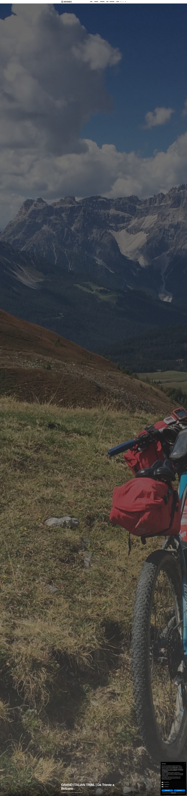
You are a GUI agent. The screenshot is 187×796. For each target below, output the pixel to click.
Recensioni (102, 1)
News (107, 1)
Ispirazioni (112, 1)
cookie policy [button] (165, 771)
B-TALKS (117, 1)
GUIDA (91, 1)
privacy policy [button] (175, 766)
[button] (185, 764)
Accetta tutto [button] (179, 790)
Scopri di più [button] (173, 792)
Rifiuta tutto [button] (167, 790)
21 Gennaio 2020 (71, 792)
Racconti (80, 792)
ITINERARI (96, 1)
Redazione (64, 792)
